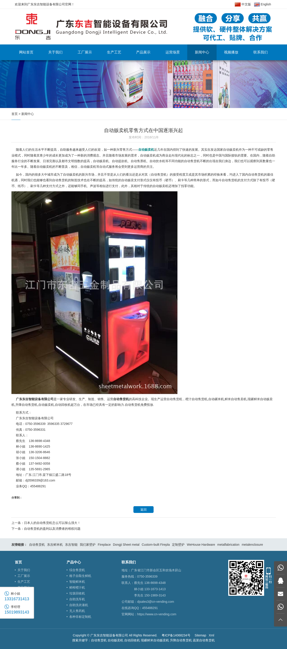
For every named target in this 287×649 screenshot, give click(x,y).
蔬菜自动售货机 (204, 640)
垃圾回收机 (77, 593)
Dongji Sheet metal (126, 544)
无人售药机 (77, 611)
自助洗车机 (77, 599)
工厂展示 (85, 52)
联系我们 (260, 52)
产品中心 (74, 562)
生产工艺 (114, 52)
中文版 (243, 4)
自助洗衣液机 (78, 605)
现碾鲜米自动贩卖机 (155, 640)
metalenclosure (252, 544)
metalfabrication (228, 544)
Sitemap (200, 635)
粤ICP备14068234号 (176, 635)
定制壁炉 (178, 544)
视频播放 (231, 52)
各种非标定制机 (80, 616)
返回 (143, 509)
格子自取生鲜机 (80, 576)
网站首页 (26, 52)
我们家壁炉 (88, 544)
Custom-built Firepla (156, 544)
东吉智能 (71, 544)
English (262, 4)
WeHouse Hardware (201, 544)
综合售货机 (77, 570)
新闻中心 (202, 52)
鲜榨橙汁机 (77, 587)
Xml (211, 635)
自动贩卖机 (115, 640)
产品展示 (143, 52)
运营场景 (172, 52)
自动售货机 (37, 544)
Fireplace (104, 544)
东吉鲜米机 (55, 544)
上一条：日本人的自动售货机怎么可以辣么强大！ (45, 523)
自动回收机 (132, 640)
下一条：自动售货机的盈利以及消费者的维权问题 (45, 528)
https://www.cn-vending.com (156, 614)
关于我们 (55, 52)
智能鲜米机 (77, 581)
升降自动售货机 (181, 640)
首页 (14, 114)
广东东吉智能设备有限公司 (35, 399)
